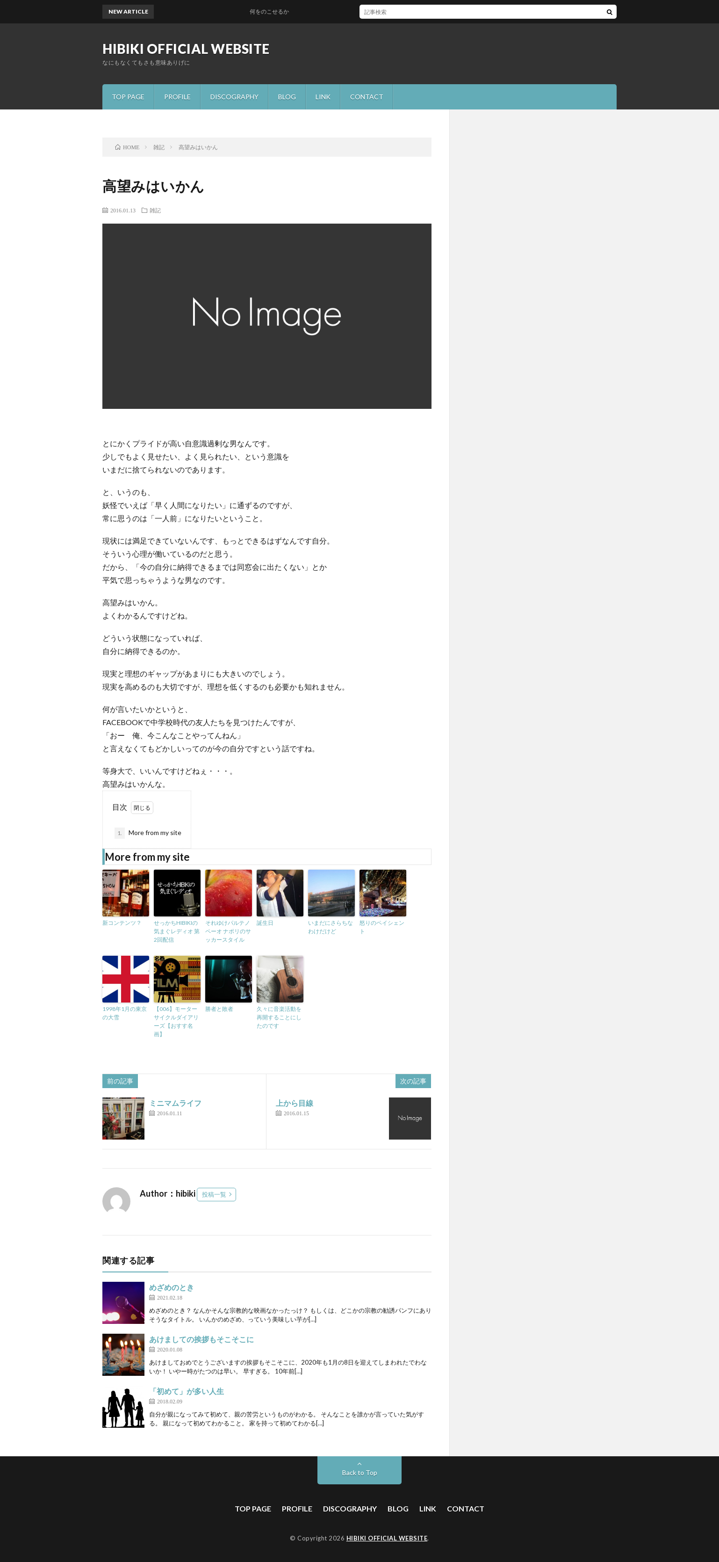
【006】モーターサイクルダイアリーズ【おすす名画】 (176, 1021)
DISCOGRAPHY (234, 97)
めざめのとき (171, 1287)
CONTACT (366, 97)
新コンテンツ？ (122, 922)
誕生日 (265, 922)
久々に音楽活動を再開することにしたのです (279, 1017)
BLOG (287, 97)
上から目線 (294, 1102)
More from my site (148, 833)
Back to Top (359, 1472)
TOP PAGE (128, 97)
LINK (323, 97)
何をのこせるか (274, 11)
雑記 (155, 210)
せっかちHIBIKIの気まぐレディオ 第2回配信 (177, 931)
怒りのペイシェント (382, 927)
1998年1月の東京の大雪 (124, 1013)
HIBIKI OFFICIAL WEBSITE (186, 48)
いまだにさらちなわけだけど (330, 927)
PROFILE (177, 97)
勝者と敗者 (219, 1008)
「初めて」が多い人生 (186, 1391)
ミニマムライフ (175, 1102)
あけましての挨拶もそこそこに (201, 1339)
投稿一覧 (214, 1194)
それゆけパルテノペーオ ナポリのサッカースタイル (228, 931)
